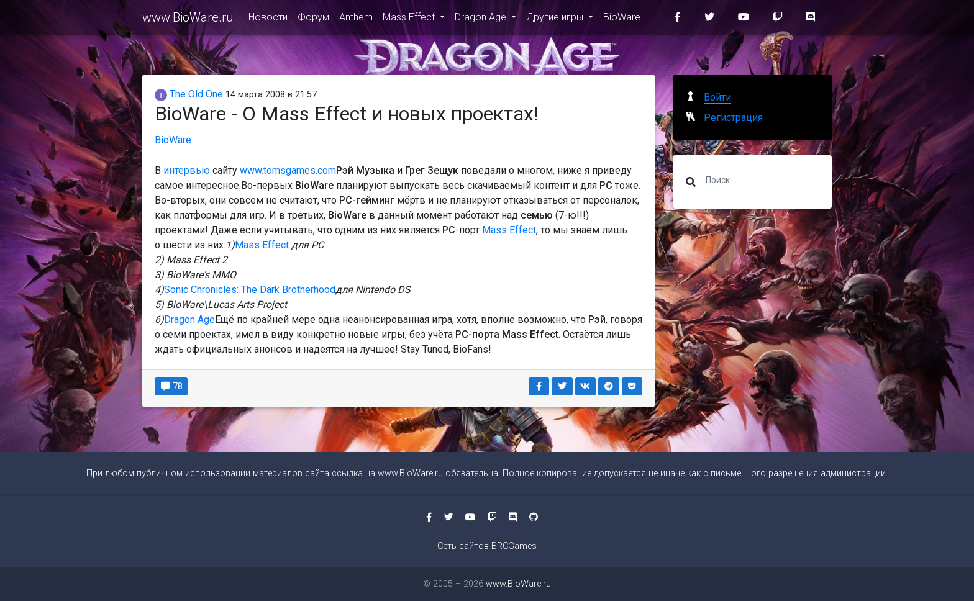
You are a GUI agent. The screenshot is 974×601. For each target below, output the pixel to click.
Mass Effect (410, 19)
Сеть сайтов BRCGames (487, 546)
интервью (186, 170)
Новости (268, 19)
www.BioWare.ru (188, 19)
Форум (313, 19)
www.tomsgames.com (288, 170)
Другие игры (556, 19)
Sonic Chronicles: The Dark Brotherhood (249, 290)
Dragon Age (482, 19)
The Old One (189, 94)
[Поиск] (756, 179)
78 (171, 386)
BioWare (621, 19)
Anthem (356, 19)
